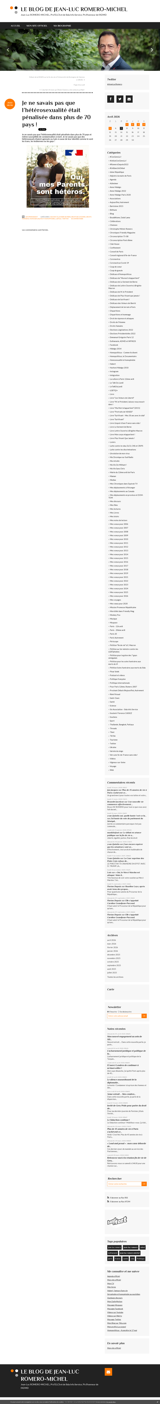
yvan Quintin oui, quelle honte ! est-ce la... (126, 816)
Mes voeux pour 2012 (119, 547)
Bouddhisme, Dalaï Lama (120, 217)
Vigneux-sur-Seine (117, 762)
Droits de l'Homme (78, 217)
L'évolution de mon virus (120, 453)
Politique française (118, 679)
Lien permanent (30, 217)
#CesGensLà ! (115, 157)
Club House (114, 244)
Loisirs (113, 442)
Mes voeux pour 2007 (119, 528)
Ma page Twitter (114, 1319)
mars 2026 (111, 944)
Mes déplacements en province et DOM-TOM (125, 496)
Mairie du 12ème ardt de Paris (122, 472)
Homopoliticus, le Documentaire (123, 356)
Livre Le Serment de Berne (121, 427)
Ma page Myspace (114, 1305)
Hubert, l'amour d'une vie (117, 1290)
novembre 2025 (113, 958)
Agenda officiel (113, 1276)
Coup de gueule (116, 270)
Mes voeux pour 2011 (119, 543)
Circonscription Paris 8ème (121, 240)
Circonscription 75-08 (119, 236)
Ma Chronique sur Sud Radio (121, 457)
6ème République (117, 172)
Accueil (15, 25)
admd (142, 1247)
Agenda (113, 179)
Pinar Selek (114, 671)
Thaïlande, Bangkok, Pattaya (122, 724)
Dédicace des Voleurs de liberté (123, 303)
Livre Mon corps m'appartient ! (122, 434)
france (117, 1258)
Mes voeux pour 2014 (119, 554)
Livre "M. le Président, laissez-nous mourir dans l (126, 403)
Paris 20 (113, 634)
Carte (110, 989)
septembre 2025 (114, 965)
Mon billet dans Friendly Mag (122, 611)
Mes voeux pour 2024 (119, 588)
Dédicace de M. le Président (121, 292)
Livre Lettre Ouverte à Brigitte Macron (126, 431)
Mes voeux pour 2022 (119, 581)
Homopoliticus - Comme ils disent (123, 352)
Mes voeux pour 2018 (119, 569)
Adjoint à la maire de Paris (60, 217)
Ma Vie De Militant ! (118, 465)
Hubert (113, 364)
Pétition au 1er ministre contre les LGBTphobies (123, 650)
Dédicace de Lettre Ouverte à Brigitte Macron (124, 286)
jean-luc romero (131, 1247)
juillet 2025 (112, 972)
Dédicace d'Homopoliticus (121, 274)
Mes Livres (114, 513)
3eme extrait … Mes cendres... (121, 1094)
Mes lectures (115, 509)
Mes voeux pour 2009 (119, 535)
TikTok (113, 736)
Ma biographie (62, 25)
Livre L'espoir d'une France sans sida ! (125, 423)
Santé (112, 702)
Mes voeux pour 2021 (119, 577)
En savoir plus (111, 1402)
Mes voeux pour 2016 (119, 562)
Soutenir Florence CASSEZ (121, 713)
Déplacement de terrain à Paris (123, 307)
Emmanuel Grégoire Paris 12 (122, 337)
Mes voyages (115, 600)
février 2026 (112, 947)
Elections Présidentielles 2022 (122, 333)
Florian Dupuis (114, 886)
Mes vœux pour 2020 (119, 603)
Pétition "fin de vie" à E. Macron (123, 645)
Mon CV (110, 1283)
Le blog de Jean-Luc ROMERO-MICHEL (74, 9)
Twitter (65, 219)
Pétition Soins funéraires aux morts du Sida (128, 668)
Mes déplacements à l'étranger (122, 487)
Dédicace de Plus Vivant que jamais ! (125, 296)
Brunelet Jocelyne (115, 802)
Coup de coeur (116, 267)
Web (112, 770)
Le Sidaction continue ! (118, 1120)
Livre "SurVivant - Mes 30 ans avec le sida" (127, 415)
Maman (113, 476)
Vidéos (113, 758)
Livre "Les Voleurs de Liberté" (122, 398)
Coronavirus (115, 259)
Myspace (113, 622)
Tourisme (114, 740)
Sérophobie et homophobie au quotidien (123, 1294)
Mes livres (111, 1287)
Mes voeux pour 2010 (119, 539)
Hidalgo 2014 (115, 349)
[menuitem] (17, 25)
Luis (109, 872)
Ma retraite (115, 461)
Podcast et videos (117, 675)
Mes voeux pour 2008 (119, 531)
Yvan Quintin (113, 858)
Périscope (114, 641)
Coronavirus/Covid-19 (119, 263)
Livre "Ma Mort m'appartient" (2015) (125, 408)
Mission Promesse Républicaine (123, 607)
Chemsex (113, 225)
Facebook (114, 345)
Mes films (114, 505)
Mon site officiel (36, 25)
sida (132, 1258)
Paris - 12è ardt (116, 626)
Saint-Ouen (114, 698)
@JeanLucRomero (114, 84)
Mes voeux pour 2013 (119, 550)
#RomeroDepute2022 (119, 164)
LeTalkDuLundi (116, 386)
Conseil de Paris (116, 251)
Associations (115, 198)
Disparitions (115, 311)
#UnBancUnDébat (117, 168)
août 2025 (111, 969)
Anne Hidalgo (115, 187)
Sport (112, 721)
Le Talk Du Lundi (116, 383)
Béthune (113, 210)
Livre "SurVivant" (117, 419)
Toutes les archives (115, 977)
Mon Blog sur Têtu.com (116, 1323)
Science (113, 705)
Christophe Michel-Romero (121, 229)
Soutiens (113, 717)
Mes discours (115, 501)
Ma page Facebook (115, 1309)
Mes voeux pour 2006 (119, 524)
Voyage (113, 766)
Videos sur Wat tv (114, 1316)
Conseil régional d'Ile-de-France (123, 255)
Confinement (115, 248)
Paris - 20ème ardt (117, 630)
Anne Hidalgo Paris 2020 (120, 195)
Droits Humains (116, 326)
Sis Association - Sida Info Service (124, 709)
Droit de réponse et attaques (122, 318)
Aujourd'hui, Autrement (119, 202)
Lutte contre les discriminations (123, 449)
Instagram (114, 371)
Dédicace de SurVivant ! (120, 299)
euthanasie (112, 1253)
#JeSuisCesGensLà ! (118, 161)
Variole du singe (116, 751)
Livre (112, 394)
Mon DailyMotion (114, 1301)
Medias (113, 480)
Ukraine (113, 747)
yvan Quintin (113, 844)
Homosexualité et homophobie (42, 219)
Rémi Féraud (115, 694)
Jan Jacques (112, 790)
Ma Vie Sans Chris (117, 468)
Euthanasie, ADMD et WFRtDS (123, 341)
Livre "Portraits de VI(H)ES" (121, 412)
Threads (113, 728)
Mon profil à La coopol (116, 1327)
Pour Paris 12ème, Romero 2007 (123, 687)
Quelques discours (114, 1298)
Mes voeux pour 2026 (119, 596)
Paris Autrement (117, 638)
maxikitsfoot (113, 832)
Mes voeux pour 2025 (119, 592)
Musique (113, 619)
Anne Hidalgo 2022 (118, 191)
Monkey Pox (115, 615)
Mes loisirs (114, 516)
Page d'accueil (79, 85)
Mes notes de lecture (118, 520)
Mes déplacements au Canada (122, 491)
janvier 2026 (112, 951)
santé (125, 1258)
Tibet (112, 732)
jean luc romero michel (130, 1253)
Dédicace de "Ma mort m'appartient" (125, 278)
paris (110, 1258)
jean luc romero (114, 1247)
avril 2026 (111, 940)
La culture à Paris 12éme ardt (122, 379)
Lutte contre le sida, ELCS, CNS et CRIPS (126, 446)
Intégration (115, 375)
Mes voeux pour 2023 (119, 584)
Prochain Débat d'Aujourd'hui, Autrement (127, 690)
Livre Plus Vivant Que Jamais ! (122, 438)
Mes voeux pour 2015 (119, 558)
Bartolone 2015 (116, 206)
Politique (140, 1258)
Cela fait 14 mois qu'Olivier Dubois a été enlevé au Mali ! (63, 90)
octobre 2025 (113, 962)
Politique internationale (120, 683)
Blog (112, 213)
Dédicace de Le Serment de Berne (123, 282)
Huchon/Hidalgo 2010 (119, 367)
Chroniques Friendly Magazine (122, 232)
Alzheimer (114, 183)
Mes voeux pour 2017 (119, 566)
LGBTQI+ (59, 219)
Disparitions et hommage (120, 314)
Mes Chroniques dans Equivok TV (124, 484)
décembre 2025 (113, 954)
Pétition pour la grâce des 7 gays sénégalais (122, 656)
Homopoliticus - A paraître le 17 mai (122, 1330)
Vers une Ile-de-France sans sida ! (124, 755)
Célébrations (115, 221)
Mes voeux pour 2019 (119, 573)
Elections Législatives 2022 (121, 330)
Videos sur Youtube (115, 1312)
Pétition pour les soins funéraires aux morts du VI (124, 662)
